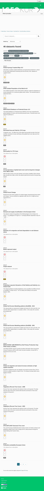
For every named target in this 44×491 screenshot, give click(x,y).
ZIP (4, 186)
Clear (42, 13)
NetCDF (5, 103)
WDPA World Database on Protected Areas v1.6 (16, 109)
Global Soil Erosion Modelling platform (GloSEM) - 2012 (19, 306)
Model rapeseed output (9, 249)
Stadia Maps (3, 31)
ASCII (9, 103)
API (21, 470)
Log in (39, 1)
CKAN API (3, 482)
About (2, 478)
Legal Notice (4, 480)
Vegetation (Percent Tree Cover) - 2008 (14, 386)
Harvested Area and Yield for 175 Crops (14, 130)
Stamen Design (10, 31)
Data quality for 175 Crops (10, 151)
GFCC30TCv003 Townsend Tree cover (14, 425)
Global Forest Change (9, 192)
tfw (8, 82)
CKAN (3, 488)
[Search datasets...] (20, 36)
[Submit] (39, 36)
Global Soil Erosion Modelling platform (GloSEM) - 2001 (19, 325)
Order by (5, 41)
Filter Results (7, 60)
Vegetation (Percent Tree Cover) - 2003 (14, 406)
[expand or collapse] (40, 5)
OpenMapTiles (16, 31)
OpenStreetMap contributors (25, 31)
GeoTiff (5, 82)
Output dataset (7, 266)
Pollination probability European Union (14, 445)
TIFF (4, 145)
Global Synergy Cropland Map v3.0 (13, 67)
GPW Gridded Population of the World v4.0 (15, 88)
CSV (4, 124)
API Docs (26, 470)
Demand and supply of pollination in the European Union (19, 211)
